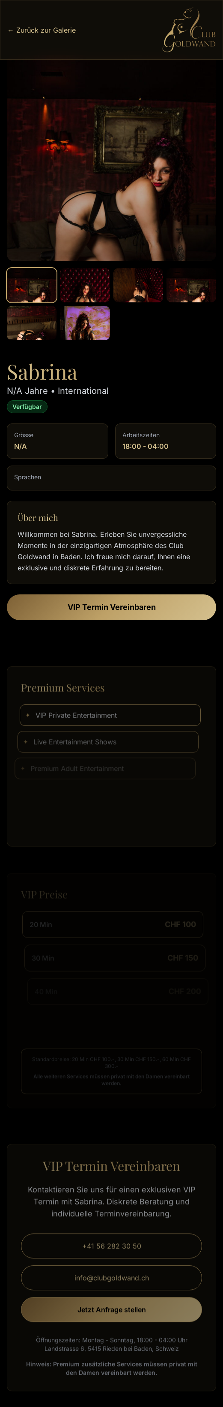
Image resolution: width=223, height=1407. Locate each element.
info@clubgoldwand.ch (111, 1282)
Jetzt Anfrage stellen (111, 1314)
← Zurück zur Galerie (41, 30)
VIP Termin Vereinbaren (112, 607)
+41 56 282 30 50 (111, 1250)
